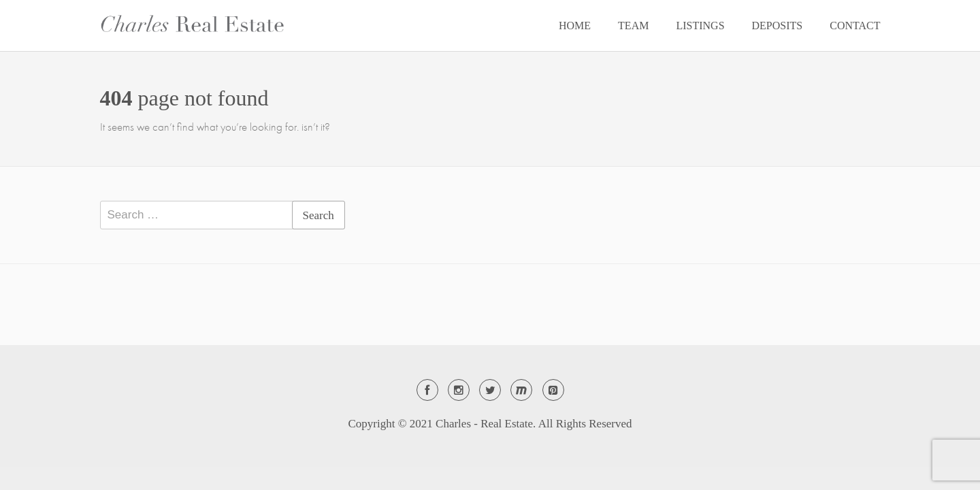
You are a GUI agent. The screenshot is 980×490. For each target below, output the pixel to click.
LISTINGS (700, 25)
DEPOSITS (777, 25)
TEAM (633, 25)
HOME (575, 25)
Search (318, 215)
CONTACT (855, 25)
